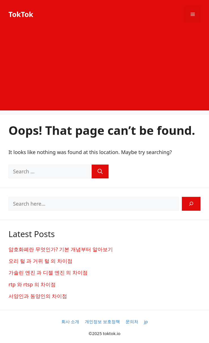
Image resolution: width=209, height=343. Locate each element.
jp (146, 321)
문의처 (132, 321)
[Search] (100, 171)
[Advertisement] (104, 70)
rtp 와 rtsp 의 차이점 (32, 284)
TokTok (20, 14)
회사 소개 (70, 321)
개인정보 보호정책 (102, 321)
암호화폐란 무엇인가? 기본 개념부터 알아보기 (60, 249)
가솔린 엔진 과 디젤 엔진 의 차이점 (48, 272)
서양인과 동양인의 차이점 (37, 296)
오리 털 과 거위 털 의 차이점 (40, 260)
